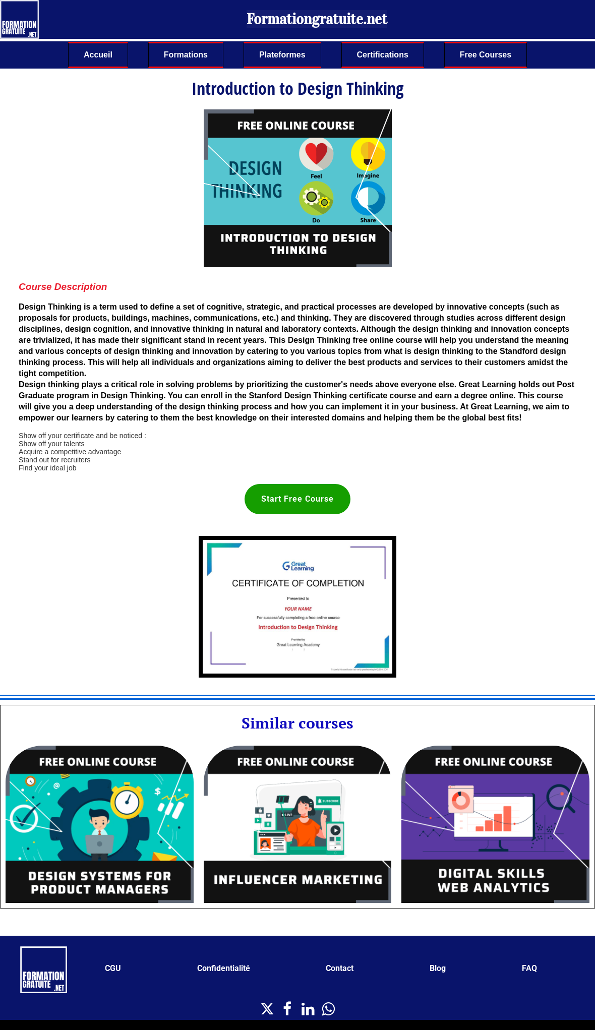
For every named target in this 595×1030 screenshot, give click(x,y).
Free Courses (485, 54)
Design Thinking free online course (355, 340)
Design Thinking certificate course (350, 395)
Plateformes (282, 54)
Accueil (98, 54)
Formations (186, 54)
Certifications (382, 54)
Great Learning (499, 406)
